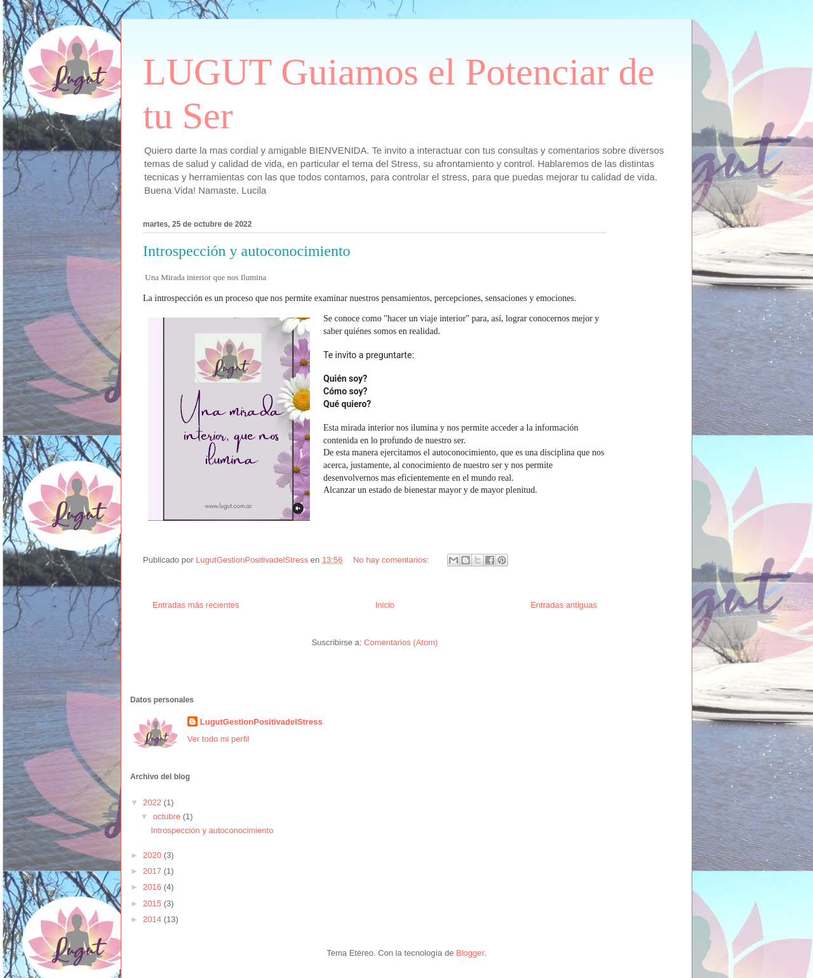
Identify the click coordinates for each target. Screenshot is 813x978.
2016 (153, 887)
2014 (153, 919)
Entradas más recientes (195, 605)
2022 (153, 802)
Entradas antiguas (563, 605)
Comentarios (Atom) (401, 642)
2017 (153, 871)
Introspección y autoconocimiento (247, 251)
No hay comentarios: (392, 560)
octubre (168, 816)
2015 (153, 903)
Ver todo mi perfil (218, 739)
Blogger (470, 953)
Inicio (384, 605)
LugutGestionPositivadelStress (261, 722)
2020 (153, 855)
